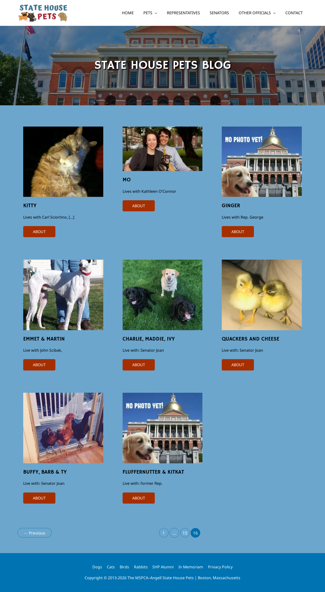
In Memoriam (190, 567)
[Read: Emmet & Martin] (63, 294)
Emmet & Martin (44, 339)
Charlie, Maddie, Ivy (149, 339)
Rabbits (141, 567)
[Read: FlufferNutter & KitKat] (163, 427)
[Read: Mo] (163, 148)
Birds (124, 567)
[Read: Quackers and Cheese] (262, 294)
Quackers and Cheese (250, 339)
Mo (127, 180)
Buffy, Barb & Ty (45, 472)
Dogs (97, 567)
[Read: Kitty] (63, 161)
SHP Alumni (163, 567)
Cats (111, 567)
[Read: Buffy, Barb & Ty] (63, 427)
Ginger (231, 205)
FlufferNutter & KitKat (153, 472)
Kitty (30, 205)
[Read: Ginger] (262, 161)
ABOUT (39, 231)
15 (185, 533)
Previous (35, 533)
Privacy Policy (220, 567)
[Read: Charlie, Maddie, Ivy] (163, 294)
